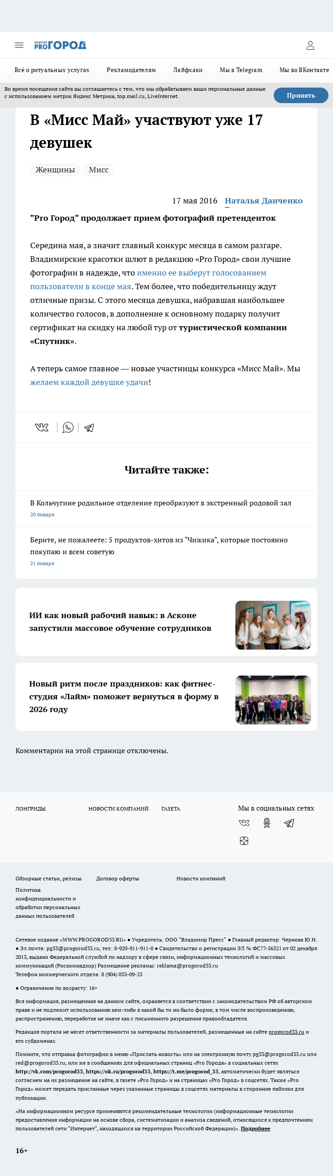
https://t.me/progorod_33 (186, 1071)
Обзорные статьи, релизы (49, 878)
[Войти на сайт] (310, 45)
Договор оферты (117, 878)
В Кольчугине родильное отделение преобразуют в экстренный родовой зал (166, 509)
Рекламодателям (131, 70)
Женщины (55, 169)
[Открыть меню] (19, 45)
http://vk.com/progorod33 (49, 1071)
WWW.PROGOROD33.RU (92, 939)
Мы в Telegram (241, 70)
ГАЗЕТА (170, 808)
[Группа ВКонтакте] (244, 823)
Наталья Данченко (264, 200)
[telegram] (92, 427)
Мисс (99, 169)
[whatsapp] (68, 427)
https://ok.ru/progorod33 (118, 1071)
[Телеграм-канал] (289, 823)
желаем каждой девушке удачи (89, 382)
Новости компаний (201, 878)
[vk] (43, 427)
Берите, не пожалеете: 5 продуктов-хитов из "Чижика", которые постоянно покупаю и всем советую (166, 552)
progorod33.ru (286, 1031)
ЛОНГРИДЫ (31, 808)
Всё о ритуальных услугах (52, 70)
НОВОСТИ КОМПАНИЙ (118, 808)
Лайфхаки (188, 70)
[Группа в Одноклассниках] (266, 823)
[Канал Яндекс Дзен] (244, 841)
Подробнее (255, 1128)
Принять (301, 95)
